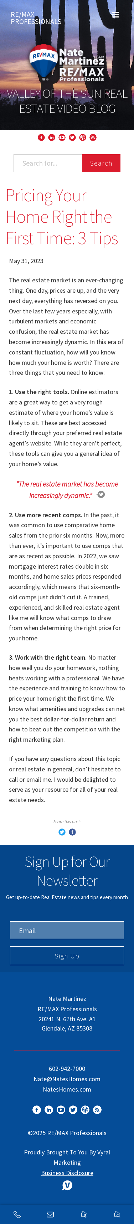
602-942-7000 (67, 1068)
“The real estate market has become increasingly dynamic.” (67, 489)
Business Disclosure (67, 1173)
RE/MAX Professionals (36, 16)
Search (101, 162)
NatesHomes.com (67, 1089)
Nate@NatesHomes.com (67, 1079)
